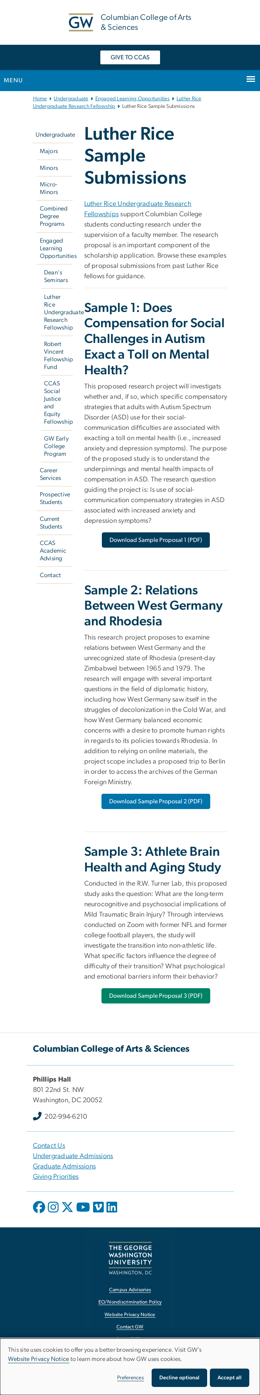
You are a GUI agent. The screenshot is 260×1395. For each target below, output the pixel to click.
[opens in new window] (40, 1213)
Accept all (229, 1377)
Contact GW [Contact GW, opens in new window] (130, 1327)
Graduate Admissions (64, 1166)
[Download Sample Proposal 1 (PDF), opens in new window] (156, 540)
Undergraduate (71, 98)
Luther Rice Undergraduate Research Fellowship (58, 312)
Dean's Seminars (56, 276)
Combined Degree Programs (54, 216)
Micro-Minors (49, 188)
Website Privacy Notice (38, 1359)
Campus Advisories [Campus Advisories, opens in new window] (130, 1289)
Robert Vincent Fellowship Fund (58, 355)
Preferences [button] (130, 1377)
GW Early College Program (56, 446)
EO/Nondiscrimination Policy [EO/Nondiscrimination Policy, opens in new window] (130, 1302)
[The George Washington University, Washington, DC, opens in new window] (130, 1258)
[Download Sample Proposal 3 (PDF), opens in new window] (155, 995)
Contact (50, 575)
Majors (49, 151)
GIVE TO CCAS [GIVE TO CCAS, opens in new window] (130, 57)
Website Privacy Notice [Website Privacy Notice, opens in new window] (130, 1314)
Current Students (51, 523)
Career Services (50, 474)
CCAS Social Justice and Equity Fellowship (58, 402)
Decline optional (179, 1377)
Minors (49, 168)
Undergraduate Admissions (73, 1156)
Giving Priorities (56, 1176)
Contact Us (49, 1145)
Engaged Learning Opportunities (132, 98)
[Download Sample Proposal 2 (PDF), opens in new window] (155, 801)
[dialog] (130, 1366)
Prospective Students (55, 498)
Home (40, 98)
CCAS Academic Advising (53, 550)
